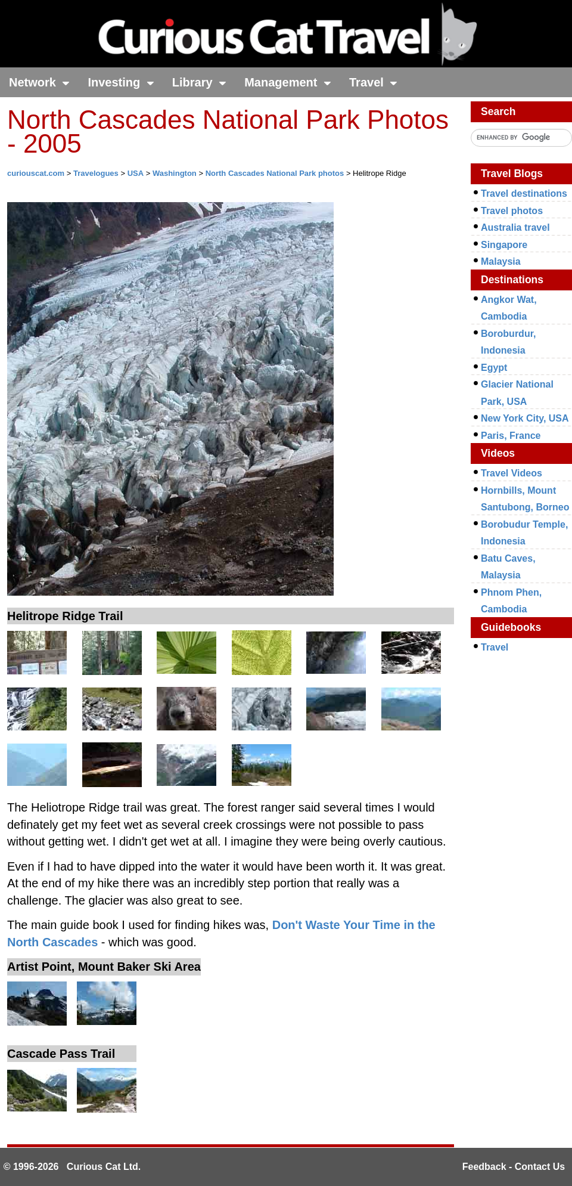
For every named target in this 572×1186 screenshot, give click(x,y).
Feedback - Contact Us (513, 1167)
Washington (175, 173)
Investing (121, 82)
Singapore (504, 245)
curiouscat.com (35, 173)
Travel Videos (511, 473)
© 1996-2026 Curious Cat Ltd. (72, 1167)
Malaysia (501, 261)
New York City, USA (525, 418)
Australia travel (515, 227)
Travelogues (96, 173)
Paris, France (511, 436)
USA (136, 173)
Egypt (494, 368)
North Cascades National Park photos (275, 173)
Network (39, 82)
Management (287, 82)
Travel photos (512, 211)
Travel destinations (524, 193)
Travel (373, 82)
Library (199, 82)
